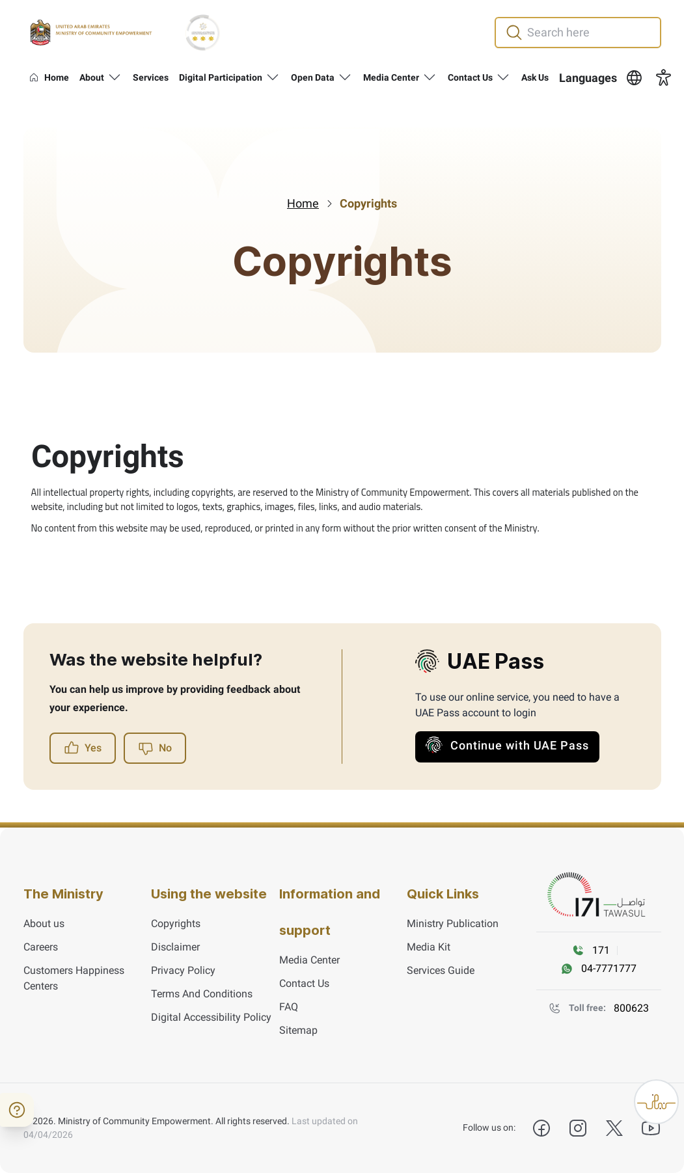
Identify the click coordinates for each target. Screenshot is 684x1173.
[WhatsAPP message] (598, 969)
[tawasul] (599, 895)
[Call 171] (594, 950)
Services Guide (440, 970)
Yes (83, 748)
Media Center (309, 960)
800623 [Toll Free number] (631, 1008)
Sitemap (298, 1030)
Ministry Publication (453, 923)
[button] (601, 78)
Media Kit (428, 947)
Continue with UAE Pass (507, 744)
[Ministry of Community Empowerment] (91, 32)
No (155, 748)
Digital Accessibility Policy (211, 1017)
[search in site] (592, 32)
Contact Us (304, 983)
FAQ (288, 1007)
